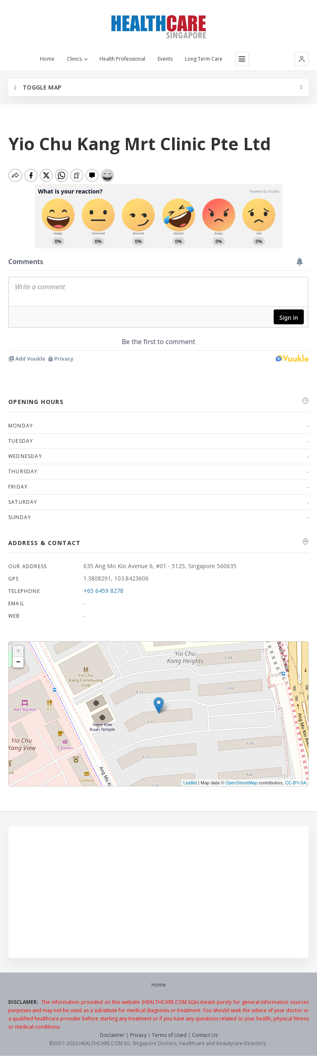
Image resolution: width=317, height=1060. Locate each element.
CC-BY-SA (295, 782)
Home (47, 59)
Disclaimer (112, 1035)
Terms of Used (169, 1035)
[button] (302, 59)
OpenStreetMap (241, 782)
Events (165, 59)
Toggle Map (37, 87)
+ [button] (18, 651)
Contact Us (205, 1035)
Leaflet (190, 782)
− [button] (18, 662)
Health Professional (122, 59)
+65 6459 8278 (103, 591)
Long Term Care (203, 59)
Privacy (138, 1035)
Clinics (77, 59)
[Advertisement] (158, 892)
